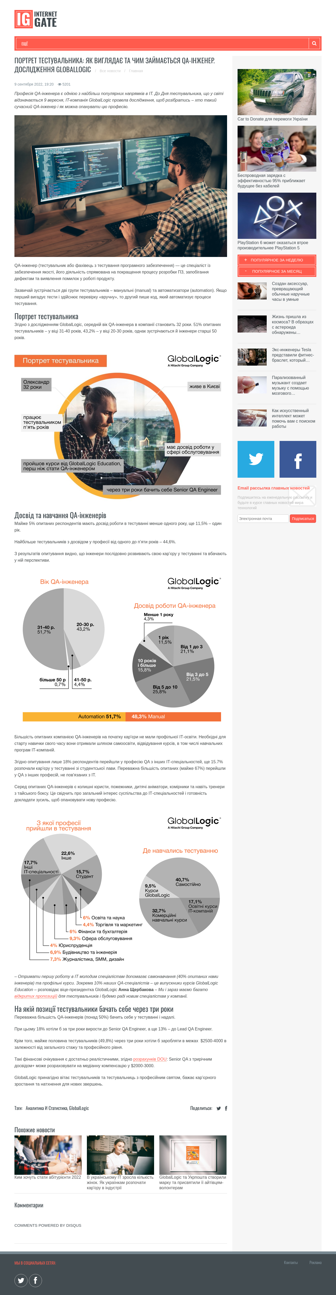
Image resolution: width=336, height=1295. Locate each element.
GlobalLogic (79, 1107)
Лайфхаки (131, 43)
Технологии (31, 43)
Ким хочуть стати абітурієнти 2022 (47, 1177)
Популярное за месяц (277, 271)
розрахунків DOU (150, 1059)
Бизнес (86, 43)
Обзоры (156, 43)
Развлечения (59, 43)
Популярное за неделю (277, 260)
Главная (136, 71)
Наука (107, 43)
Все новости (111, 71)
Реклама (315, 1249)
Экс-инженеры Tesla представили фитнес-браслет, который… (293, 355)
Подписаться (303, 519)
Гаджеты (180, 43)
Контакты (291, 1249)
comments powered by (47, 1212)
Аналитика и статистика (46, 1107)
